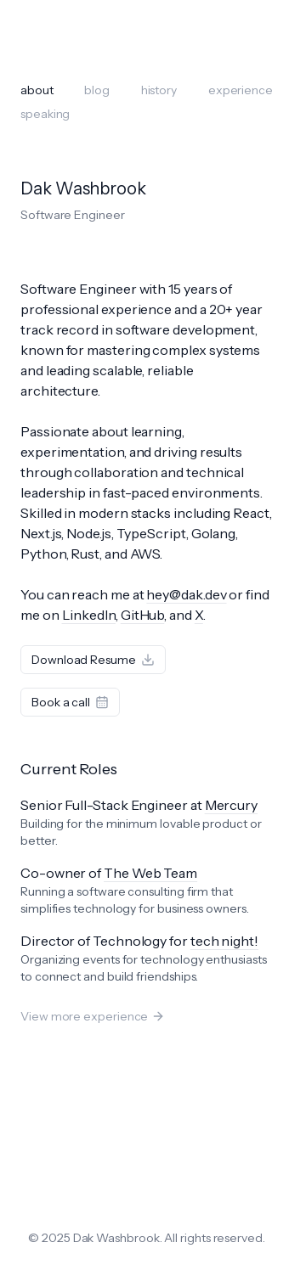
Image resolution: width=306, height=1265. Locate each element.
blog (97, 90)
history (159, 90)
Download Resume (93, 659)
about (37, 90)
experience (240, 90)
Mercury (231, 804)
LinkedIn (89, 614)
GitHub (143, 614)
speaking (45, 113)
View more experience (92, 1016)
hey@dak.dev (186, 594)
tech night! (224, 940)
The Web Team (150, 872)
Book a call (70, 702)
